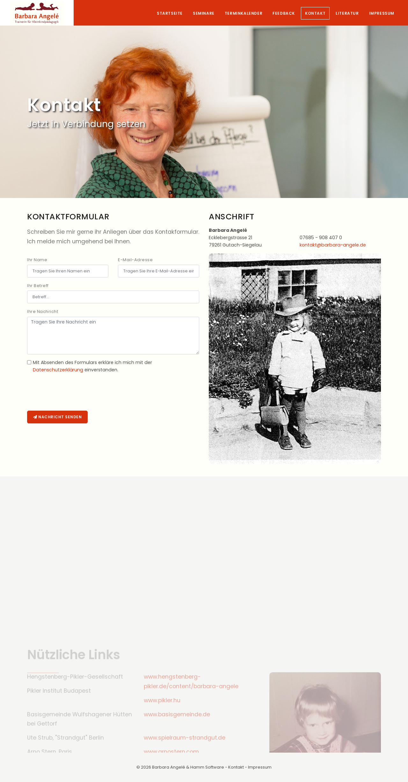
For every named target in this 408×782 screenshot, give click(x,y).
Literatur (347, 13)
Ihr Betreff (38, 286)
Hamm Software (207, 767)
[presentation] (75, 393)
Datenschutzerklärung (58, 370)
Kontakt (315, 13)
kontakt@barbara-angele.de (333, 245)
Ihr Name (37, 260)
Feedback (284, 13)
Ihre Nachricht (42, 311)
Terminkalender (243, 13)
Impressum (381, 13)
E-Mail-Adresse (135, 260)
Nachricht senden (57, 417)
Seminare (204, 13)
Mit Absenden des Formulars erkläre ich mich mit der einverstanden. (92, 366)
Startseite (170, 13)
